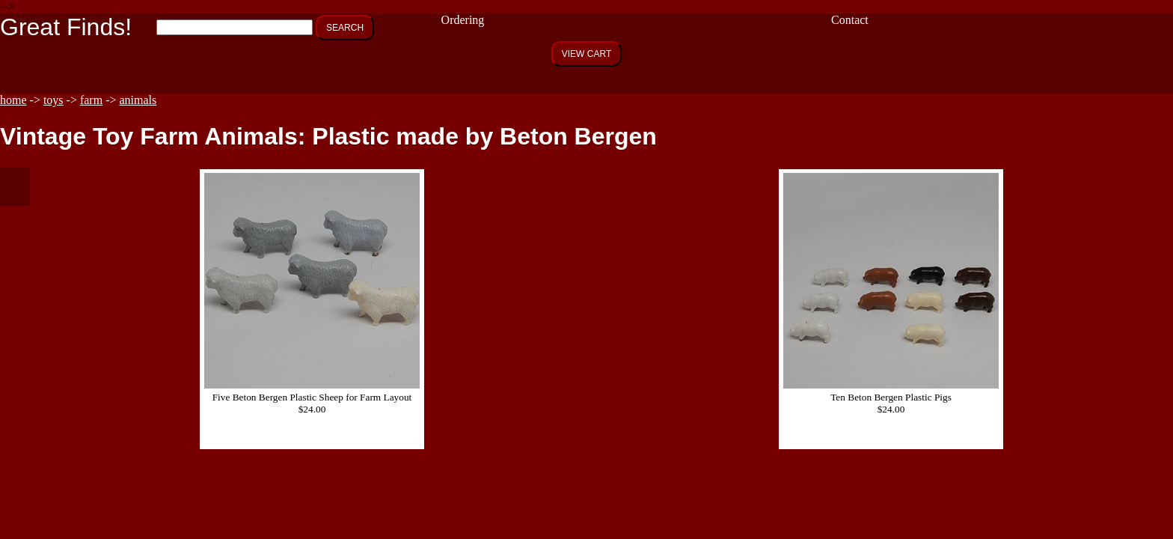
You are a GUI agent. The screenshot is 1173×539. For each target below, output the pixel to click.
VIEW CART (586, 54)
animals (138, 100)
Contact (850, 19)
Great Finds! (66, 26)
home (13, 100)
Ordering (463, 19)
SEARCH (345, 27)
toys (53, 100)
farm (91, 100)
